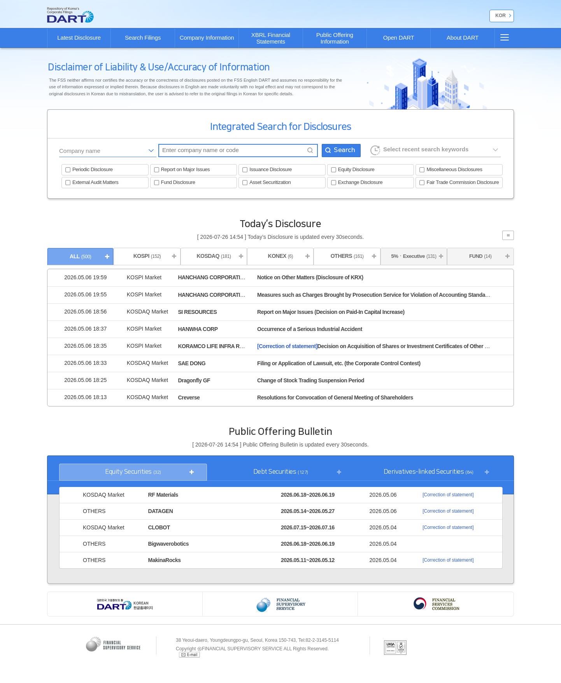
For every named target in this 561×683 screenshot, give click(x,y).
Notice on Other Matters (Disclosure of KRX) (310, 277)
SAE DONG (191, 363)
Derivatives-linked (428, 472)
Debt (280, 472)
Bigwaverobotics (168, 544)
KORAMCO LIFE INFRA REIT (212, 346)
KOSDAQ (213, 256)
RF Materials (163, 495)
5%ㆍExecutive (413, 256)
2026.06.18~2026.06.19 (308, 495)
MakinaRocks (164, 560)
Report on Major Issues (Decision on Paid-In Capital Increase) (331, 312)
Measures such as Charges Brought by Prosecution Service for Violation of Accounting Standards (375, 295)
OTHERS (347, 256)
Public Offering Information (334, 38)
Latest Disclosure (79, 37)
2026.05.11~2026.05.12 (308, 560)
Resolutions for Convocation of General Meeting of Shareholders (335, 397)
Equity (133, 472)
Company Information (207, 37)
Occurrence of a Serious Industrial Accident (309, 329)
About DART (463, 37)
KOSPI (147, 256)
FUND (480, 256)
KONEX (280, 256)
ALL (80, 256)
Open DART (398, 37)
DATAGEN (160, 511)
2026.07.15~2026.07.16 (308, 527)
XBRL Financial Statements (270, 38)
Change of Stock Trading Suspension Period (310, 380)
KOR (500, 15)
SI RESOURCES (197, 312)
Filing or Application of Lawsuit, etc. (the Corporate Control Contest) (338, 363)
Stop (508, 235)
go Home (70, 15)
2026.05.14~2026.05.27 (308, 511)
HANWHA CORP (197, 329)
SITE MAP (501, 37)
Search (344, 150)
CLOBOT (159, 527)
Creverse (189, 397)
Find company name (310, 150)
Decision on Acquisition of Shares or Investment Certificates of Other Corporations (386, 346)
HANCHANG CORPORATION (213, 277)
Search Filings (143, 37)
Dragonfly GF (194, 380)
